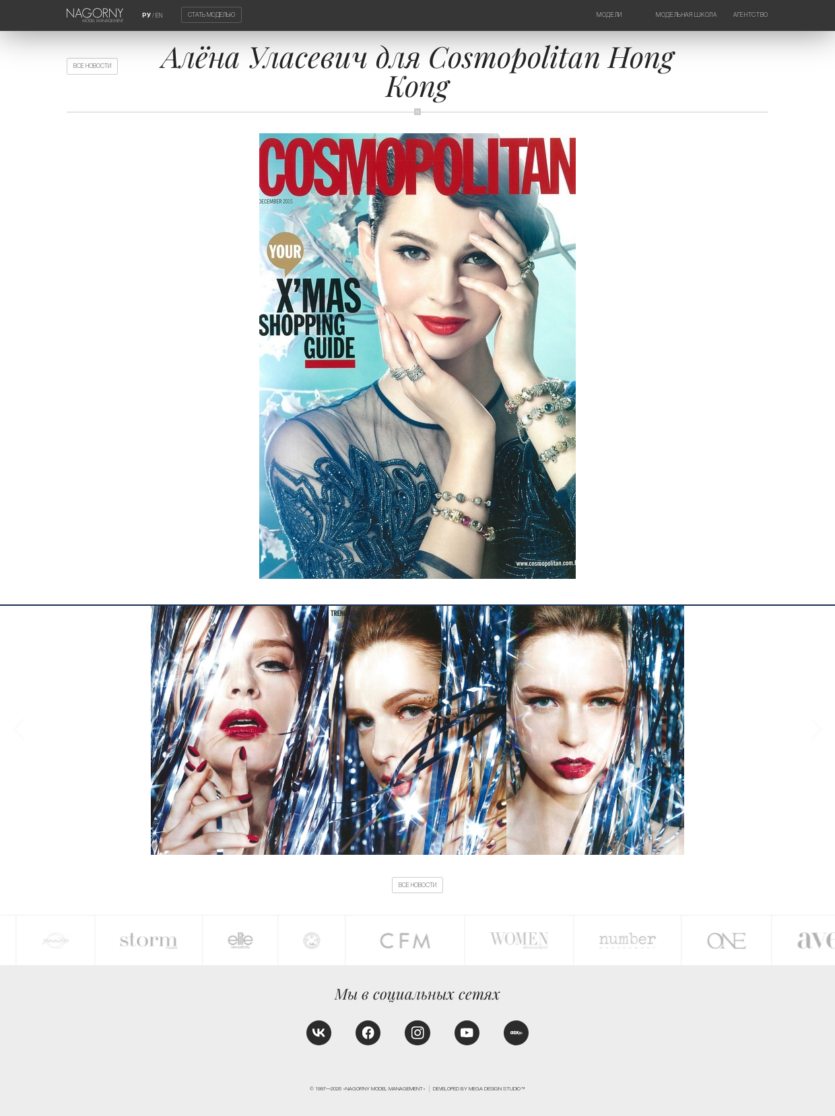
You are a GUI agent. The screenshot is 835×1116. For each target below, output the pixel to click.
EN (159, 15)
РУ (146, 15)
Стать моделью (211, 14)
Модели (609, 14)
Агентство (750, 14)
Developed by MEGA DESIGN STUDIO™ (479, 1089)
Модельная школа (686, 14)
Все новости (92, 66)
